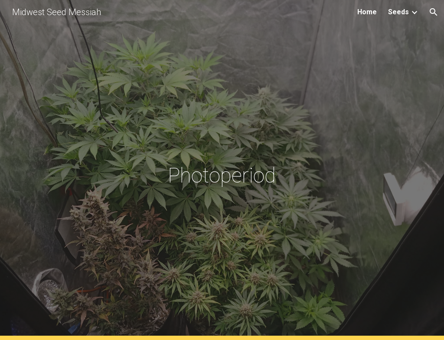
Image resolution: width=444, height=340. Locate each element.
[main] (222, 170)
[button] (433, 12)
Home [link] (367, 12)
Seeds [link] (398, 12)
